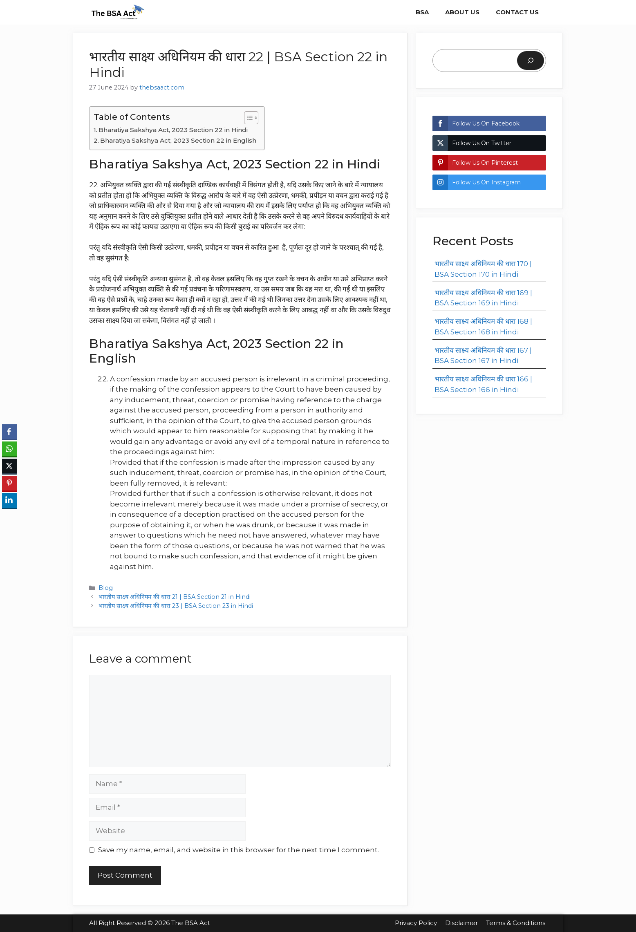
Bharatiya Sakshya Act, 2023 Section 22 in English (178, 140)
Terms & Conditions (516, 923)
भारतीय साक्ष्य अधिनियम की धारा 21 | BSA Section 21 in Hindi (175, 596)
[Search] (530, 60)
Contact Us (517, 12)
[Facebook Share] (9, 431)
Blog (106, 587)
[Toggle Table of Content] (247, 118)
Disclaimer (461, 923)
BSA (422, 12)
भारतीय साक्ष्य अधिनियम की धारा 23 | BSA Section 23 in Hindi (176, 605)
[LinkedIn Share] (9, 500)
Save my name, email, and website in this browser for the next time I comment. (238, 850)
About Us (462, 12)
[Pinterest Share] (9, 483)
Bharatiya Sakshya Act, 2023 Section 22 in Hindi (173, 130)
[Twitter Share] (9, 466)
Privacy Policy (416, 923)
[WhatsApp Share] (9, 448)
